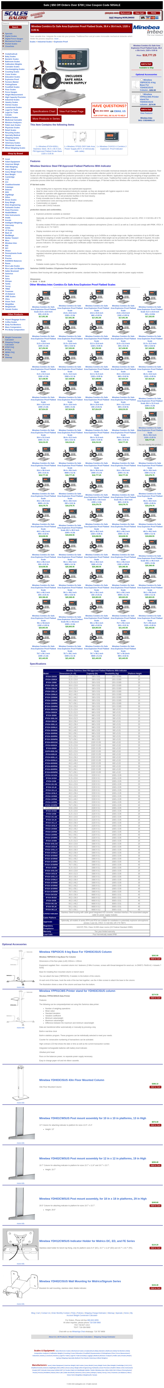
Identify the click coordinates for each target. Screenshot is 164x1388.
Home (126, 1313)
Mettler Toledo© (12, 238)
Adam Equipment (12, 162)
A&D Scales (80, 1365)
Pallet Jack (116, 1355)
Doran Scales (11, 200)
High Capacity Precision (15, 97)
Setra (7, 279)
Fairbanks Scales (12, 207)
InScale (44, 1370)
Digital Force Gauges (14, 39)
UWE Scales (10, 296)
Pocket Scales (11, 44)
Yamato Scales (11, 309)
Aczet (7, 159)
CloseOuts (9, 46)
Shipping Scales (12, 138)
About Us (52, 1337)
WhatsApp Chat (78, 1332)
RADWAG (47, 1372)
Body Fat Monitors (13, 325)
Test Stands (10, 140)
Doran (68, 1368)
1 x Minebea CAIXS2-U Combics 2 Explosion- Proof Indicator (111, 147)
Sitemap (8, 357)
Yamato (94, 1375)
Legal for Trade (11, 110)
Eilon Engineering (12, 205)
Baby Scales (10, 57)
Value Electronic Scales (63, 1351)
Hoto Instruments (12, 215)
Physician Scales (12, 128)
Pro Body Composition (15, 330)
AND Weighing (11, 167)
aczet (49, 1365)
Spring (58, 1358)
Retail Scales (10, 130)
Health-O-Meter (116, 1368)
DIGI (7, 192)
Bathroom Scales (12, 62)
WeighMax (9, 304)
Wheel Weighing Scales (15, 148)
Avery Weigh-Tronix (13, 172)
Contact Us (45, 1313)
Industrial (36, 1355)
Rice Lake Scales (12, 266)
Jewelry (42, 1355)
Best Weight (10, 174)
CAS (7, 179)
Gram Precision (11, 210)
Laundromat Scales (13, 107)
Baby (96, 1351)
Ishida (7, 228)
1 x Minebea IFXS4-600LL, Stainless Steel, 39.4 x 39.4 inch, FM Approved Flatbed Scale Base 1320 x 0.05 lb (47, 150)
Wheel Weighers (102, 1358)
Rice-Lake (59, 1372)
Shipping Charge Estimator (95, 1313)
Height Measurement (14, 95)
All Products (62, 1337)
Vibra (7, 299)
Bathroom (109, 1351)
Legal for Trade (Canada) (78, 1355)
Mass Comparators (13, 327)
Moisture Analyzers (13, 122)
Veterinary (93, 1358)
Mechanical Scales (13, 41)
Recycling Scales (12, 133)
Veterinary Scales (12, 143)
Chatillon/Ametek (12, 185)
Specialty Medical (12, 135)
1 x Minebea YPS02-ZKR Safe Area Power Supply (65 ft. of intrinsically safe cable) (79, 148)
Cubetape (9, 187)
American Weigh (12, 164)
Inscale (8, 220)
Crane (73, 1353)
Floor (113, 1353)
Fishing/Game (11, 84)
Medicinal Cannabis (13, 120)
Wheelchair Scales (13, 145)
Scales (33, 42)
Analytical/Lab (11, 54)
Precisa (8, 258)
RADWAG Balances (13, 261)
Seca (7, 276)
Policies (80, 1313)
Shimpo (8, 281)
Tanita (7, 284)
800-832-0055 (93, 1320)
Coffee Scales (11, 322)
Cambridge (10, 177)
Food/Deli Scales (12, 87)
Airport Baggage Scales (15, 320)
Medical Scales (11, 117)
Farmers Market (11, 82)
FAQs (73, 1313)
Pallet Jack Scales (13, 125)
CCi (6, 182)
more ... (57, 39)
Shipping (65, 1358)
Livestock (49, 1355)
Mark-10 (74, 1370)
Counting (67, 1353)
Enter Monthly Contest (60, 1313)
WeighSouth (10, 307)
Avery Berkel (10, 169)
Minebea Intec (11, 243)
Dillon (7, 197)
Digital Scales (11, 36)
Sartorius (9, 274)
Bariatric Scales (12, 59)
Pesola (8, 256)
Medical (96, 1355)
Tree (108, 1372)
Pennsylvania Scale (13, 253)
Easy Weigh (10, 202)
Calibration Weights (13, 64)
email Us (120, 111)
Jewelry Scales (11, 102)
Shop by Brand (15, 153)
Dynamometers (96, 1353)
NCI (6, 248)
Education (79, 1353)
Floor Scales (10, 90)
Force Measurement (122, 1353)
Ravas (7, 263)
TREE (7, 289)
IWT (39, 1370)
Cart (38, 1313)
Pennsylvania (126, 1370)
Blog (7, 355)
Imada (7, 218)
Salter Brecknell (12, 271)
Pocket (124, 1355)
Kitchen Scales (11, 105)
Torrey (8, 286)
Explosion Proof (12, 79)
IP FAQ (8, 350)
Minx (7, 241)
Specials (8, 34)
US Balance (10, 294)
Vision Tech (10, 302)
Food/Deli (87, 1353)
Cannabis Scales (12, 67)
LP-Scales (67, 1370)
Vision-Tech (70, 1375)
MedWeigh (9, 235)
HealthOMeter (11, 213)
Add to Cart (155, 959)
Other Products (15, 314)
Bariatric (102, 1351)
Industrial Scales (12, 100)
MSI (6, 246)
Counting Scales (12, 72)
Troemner (9, 291)
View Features (146, 113)
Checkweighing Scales (14, 69)
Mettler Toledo (90, 1370)
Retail (129, 1355)
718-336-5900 (95, 1323)
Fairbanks (95, 1368)
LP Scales (9, 230)
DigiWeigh (9, 195)
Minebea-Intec (100, 1370)
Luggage (90, 1355)
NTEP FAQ (9, 347)
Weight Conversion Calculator (86, 1315)
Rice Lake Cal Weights (14, 269)
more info (20, 987)
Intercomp (9, 225)
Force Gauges (11, 92)
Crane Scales (10, 74)
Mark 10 (8, 233)
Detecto (8, 190)
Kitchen (55, 1355)
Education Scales (12, 77)
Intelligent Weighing (13, 223)
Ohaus (8, 251)
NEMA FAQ (10, 352)
